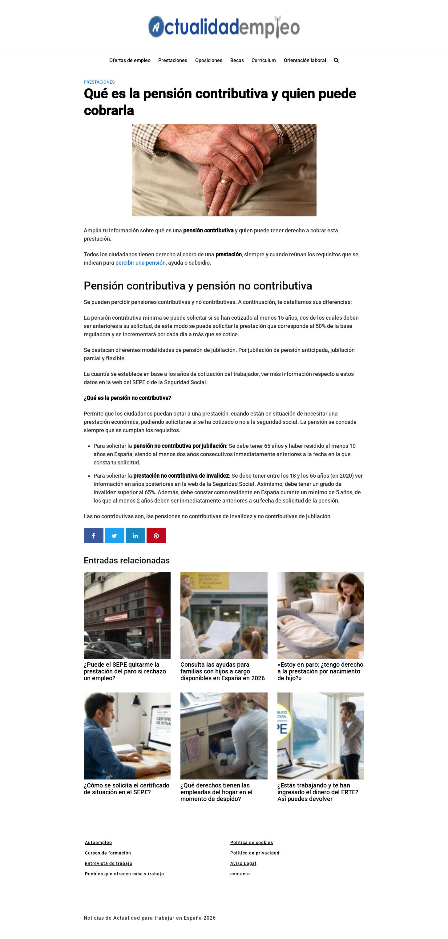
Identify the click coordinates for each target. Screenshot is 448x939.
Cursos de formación (108, 852)
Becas (237, 60)
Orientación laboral (305, 60)
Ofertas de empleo (130, 60)
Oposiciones (208, 60)
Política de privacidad (255, 852)
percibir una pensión (140, 262)
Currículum (264, 60)
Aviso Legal (243, 863)
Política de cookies (251, 842)
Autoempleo (98, 842)
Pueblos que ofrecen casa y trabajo (124, 873)
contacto (240, 873)
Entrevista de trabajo (108, 863)
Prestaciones (172, 60)
